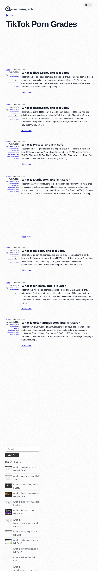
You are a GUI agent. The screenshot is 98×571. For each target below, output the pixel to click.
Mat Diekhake (12, 75)
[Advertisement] (52, 48)
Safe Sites (10, 118)
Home (8, 70)
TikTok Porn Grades (15, 86)
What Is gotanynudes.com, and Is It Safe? (50, 322)
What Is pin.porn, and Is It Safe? (43, 285)
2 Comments (13, 330)
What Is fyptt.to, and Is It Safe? (43, 144)
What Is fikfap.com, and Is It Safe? (45, 72)
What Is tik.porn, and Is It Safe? (43, 250)
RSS (11, 16)
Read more (26, 92)
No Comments (13, 80)
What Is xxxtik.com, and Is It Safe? (45, 179)
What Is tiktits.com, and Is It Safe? (45, 107)
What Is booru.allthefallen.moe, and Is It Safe (25, 523)
